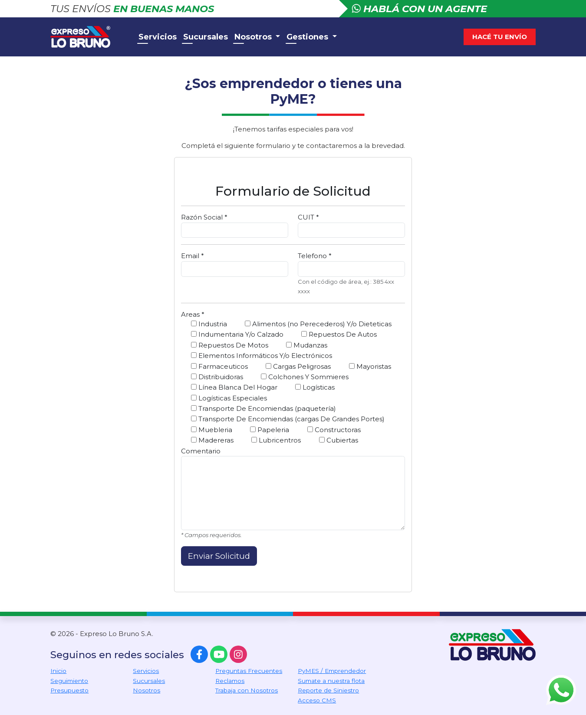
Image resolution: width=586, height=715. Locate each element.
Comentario (201, 451)
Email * (192, 256)
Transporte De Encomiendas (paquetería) (263, 408)
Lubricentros (276, 440)
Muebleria (211, 430)
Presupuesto (69, 690)
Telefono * (315, 256)
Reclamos (229, 680)
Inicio (58, 670)
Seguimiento (69, 680)
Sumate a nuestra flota (331, 680)
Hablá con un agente (419, 9)
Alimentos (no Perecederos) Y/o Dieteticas (318, 324)
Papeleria (269, 430)
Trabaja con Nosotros (246, 690)
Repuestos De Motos (229, 345)
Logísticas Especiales (229, 398)
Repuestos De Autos (339, 334)
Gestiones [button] (308, 37)
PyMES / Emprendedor (332, 670)
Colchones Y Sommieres (305, 377)
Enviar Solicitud (219, 556)
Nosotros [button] (254, 37)
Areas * (192, 314)
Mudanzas (306, 345)
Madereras (212, 440)
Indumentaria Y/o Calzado (237, 334)
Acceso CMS (317, 700)
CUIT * (308, 217)
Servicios (157, 37)
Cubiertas (338, 440)
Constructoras (334, 430)
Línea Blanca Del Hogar (234, 387)
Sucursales (205, 37)
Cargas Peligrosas (298, 366)
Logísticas (315, 387)
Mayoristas (370, 366)
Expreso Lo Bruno (89, 37)
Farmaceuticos (219, 366)
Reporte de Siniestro (328, 690)
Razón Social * (204, 217)
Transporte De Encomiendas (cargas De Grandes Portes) (288, 419)
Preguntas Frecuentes (248, 670)
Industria (209, 324)
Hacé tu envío (499, 37)
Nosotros (146, 690)
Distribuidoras (217, 377)
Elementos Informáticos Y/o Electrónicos (261, 355)
